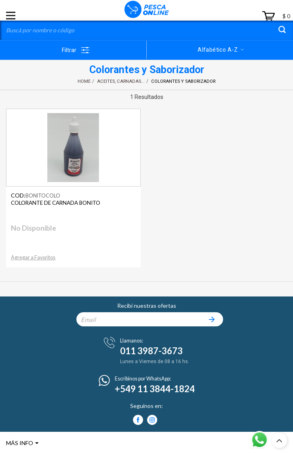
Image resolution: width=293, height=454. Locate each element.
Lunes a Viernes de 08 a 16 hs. (154, 361)
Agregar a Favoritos (33, 257)
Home (84, 81)
